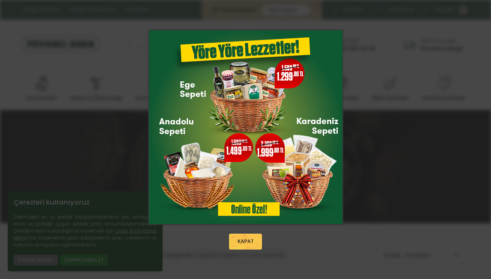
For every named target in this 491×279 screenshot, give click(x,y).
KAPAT (246, 242)
